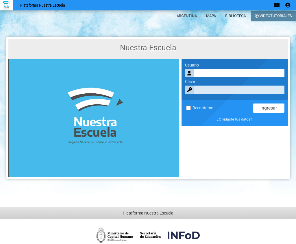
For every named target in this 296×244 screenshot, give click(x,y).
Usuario (192, 65)
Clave (190, 81)
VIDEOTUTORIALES (273, 16)
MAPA (211, 16)
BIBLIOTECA (235, 16)
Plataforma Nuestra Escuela (42, 5)
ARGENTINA (187, 16)
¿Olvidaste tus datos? (234, 119)
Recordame (199, 108)
